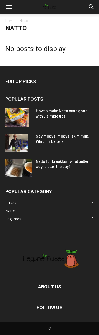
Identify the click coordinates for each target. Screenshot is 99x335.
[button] (9, 7)
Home (10, 20)
